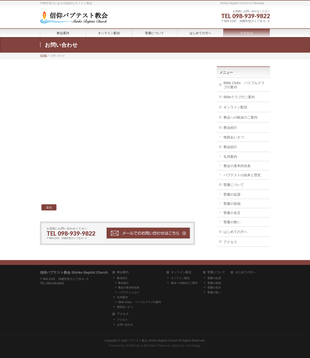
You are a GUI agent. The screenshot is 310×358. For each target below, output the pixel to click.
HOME (43, 55)
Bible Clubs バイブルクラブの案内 (244, 85)
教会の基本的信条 (237, 166)
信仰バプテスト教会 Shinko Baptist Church (149, 340)
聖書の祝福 (232, 204)
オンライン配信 (235, 107)
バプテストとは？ (129, 292)
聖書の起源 (232, 194)
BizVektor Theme (155, 345)
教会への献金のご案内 (240, 117)
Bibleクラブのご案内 (239, 97)
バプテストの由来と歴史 (242, 175)
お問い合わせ (125, 324)
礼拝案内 (230, 157)
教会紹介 (230, 127)
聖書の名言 (232, 213)
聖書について (234, 185)
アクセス (230, 242)
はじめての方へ (235, 232)
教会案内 (123, 272)
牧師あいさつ (234, 137)
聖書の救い (232, 222)
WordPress (132, 345)
